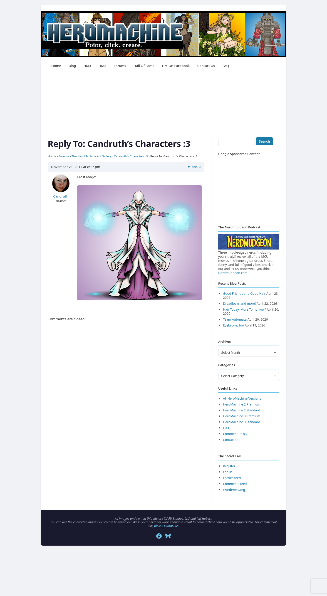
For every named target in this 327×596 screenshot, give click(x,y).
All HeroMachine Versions (242, 398)
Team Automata (235, 319)
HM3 (87, 65)
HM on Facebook (176, 65)
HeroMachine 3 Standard (241, 422)
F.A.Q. (227, 428)
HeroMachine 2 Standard (241, 410)
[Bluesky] (168, 536)
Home (56, 65)
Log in (227, 472)
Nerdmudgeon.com (233, 273)
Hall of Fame (144, 65)
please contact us (166, 526)
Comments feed (235, 484)
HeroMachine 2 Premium (241, 404)
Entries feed (232, 478)
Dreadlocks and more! (239, 303)
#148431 (195, 166)
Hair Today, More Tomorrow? (244, 309)
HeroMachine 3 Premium (241, 416)
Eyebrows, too (233, 325)
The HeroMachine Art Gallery (91, 156)
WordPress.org (234, 489)
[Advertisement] (163, 104)
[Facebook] (159, 536)
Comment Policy (235, 434)
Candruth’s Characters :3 (131, 156)
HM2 (102, 65)
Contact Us (206, 65)
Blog (72, 65)
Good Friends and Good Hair (244, 293)
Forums (120, 65)
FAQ (225, 65)
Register (229, 466)
